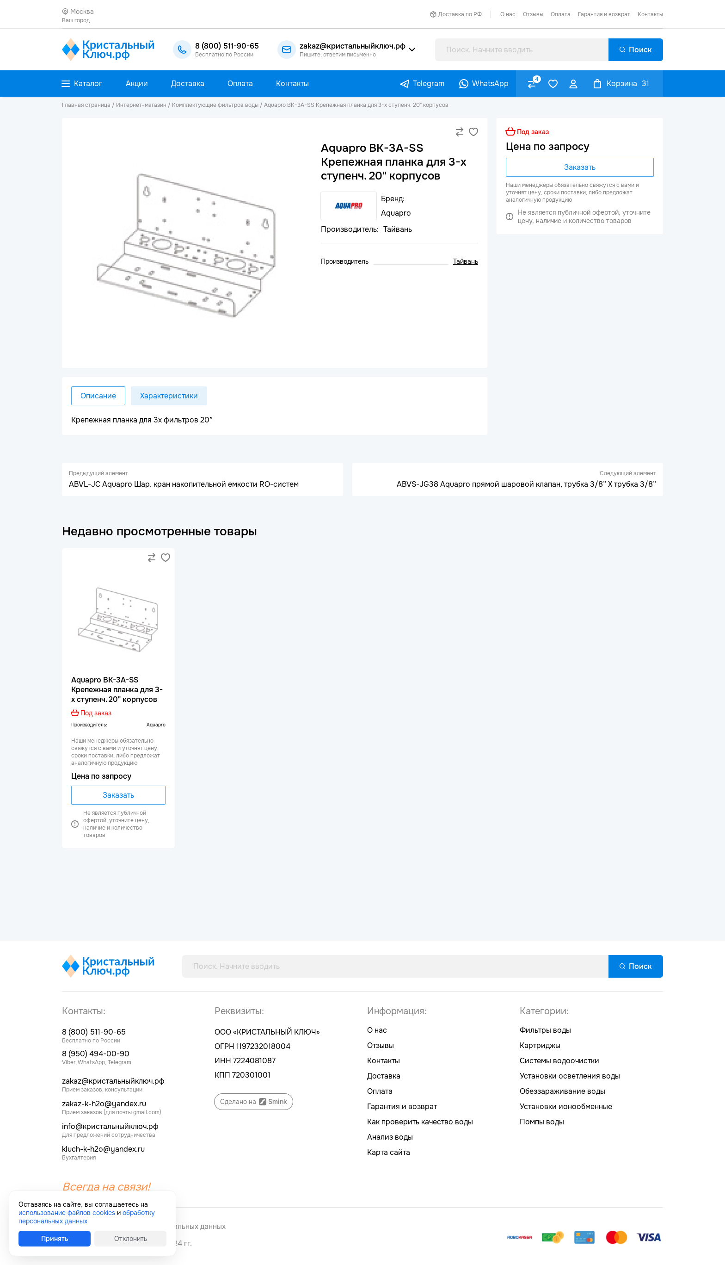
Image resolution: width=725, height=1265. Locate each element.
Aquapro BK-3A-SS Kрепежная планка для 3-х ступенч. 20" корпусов (356, 105)
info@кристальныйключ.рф (110, 1126)
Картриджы (540, 1045)
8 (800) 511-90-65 (94, 1032)
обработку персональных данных (86, 1217)
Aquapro (156, 725)
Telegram (428, 83)
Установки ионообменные (566, 1106)
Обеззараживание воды (562, 1091)
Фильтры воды (545, 1030)
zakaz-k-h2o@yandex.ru (104, 1104)
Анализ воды (390, 1137)
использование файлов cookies (66, 1213)
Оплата (561, 14)
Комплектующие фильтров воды (215, 105)
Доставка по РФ (460, 14)
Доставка (383, 1076)
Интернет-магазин (141, 105)
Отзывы (533, 14)
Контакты (650, 14)
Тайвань (465, 261)
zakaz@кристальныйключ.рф (113, 1081)
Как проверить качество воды (420, 1122)
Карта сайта (388, 1152)
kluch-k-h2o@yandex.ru (103, 1149)
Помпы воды (542, 1122)
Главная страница (86, 105)
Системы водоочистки (559, 1061)
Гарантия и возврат (604, 14)
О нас (508, 14)
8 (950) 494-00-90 (95, 1054)
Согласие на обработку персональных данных (144, 1226)
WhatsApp (490, 83)
